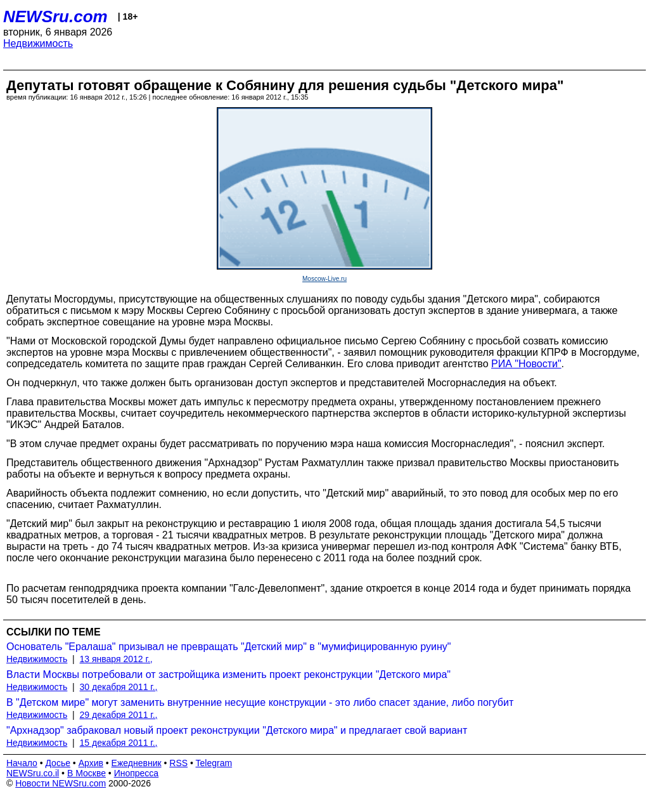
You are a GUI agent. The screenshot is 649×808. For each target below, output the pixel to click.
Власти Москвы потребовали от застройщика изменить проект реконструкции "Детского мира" (228, 674)
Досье (57, 763)
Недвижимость (38, 43)
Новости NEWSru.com (60, 783)
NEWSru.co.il (32, 773)
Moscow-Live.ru (324, 278)
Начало (21, 763)
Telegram (214, 763)
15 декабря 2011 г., (119, 743)
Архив (91, 763)
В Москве (86, 773)
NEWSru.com (55, 16)
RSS (178, 763)
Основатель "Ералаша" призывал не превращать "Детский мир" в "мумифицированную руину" (228, 646)
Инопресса (136, 773)
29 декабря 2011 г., (119, 715)
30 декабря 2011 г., (119, 687)
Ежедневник (137, 763)
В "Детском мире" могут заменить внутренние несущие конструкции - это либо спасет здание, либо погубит (259, 702)
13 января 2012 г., (116, 659)
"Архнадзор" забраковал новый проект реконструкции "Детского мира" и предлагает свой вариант (236, 730)
